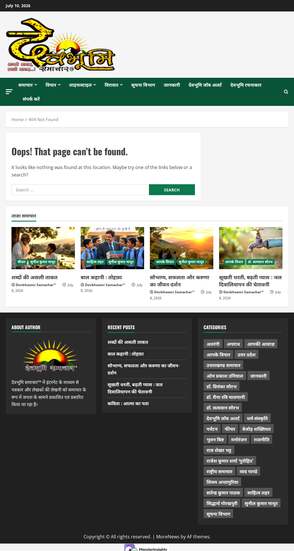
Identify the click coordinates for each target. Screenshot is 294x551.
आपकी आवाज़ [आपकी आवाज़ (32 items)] (260, 343)
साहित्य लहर (95, 261)
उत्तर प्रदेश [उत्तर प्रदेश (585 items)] (246, 354)
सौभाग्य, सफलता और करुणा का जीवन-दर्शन (179, 280)
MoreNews (167, 536)
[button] (9, 91)
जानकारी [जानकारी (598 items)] (258, 375)
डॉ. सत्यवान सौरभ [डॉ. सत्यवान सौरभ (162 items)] (222, 407)
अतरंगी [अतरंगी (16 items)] (212, 343)
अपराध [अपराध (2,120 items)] (233, 343)
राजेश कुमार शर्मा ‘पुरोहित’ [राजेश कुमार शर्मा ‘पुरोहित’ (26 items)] (229, 460)
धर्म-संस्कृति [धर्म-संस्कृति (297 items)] (257, 418)
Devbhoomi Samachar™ (36, 284)
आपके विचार (165, 261)
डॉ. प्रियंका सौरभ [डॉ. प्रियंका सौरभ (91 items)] (221, 386)
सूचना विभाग (143, 84)
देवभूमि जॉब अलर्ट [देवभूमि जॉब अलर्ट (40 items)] (223, 418)
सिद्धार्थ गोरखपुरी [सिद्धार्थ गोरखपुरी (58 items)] (221, 503)
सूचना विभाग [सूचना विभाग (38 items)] (218, 513)
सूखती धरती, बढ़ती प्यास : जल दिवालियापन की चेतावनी (250, 280)
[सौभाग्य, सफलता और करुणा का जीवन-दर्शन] (181, 248)
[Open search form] (286, 91)
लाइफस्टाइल (80, 84)
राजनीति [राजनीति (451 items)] (261, 439)
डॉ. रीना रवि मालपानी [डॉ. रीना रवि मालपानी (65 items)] (225, 396)
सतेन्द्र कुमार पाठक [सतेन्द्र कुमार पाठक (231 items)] (223, 492)
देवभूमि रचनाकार (246, 84)
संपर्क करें (31, 98)
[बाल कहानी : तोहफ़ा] (112, 248)
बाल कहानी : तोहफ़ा (101, 277)
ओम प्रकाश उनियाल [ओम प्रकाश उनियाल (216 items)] (224, 375)
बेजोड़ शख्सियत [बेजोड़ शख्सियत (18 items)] (256, 428)
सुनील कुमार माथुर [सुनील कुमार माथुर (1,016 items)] (261, 503)
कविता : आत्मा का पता (128, 403)
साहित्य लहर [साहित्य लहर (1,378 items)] (258, 492)
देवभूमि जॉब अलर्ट (205, 84)
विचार (51, 84)
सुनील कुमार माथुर (42, 261)
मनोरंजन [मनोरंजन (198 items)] (239, 439)
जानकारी (172, 84)
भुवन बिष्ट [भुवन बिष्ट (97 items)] (215, 439)
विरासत (111, 84)
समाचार (25, 84)
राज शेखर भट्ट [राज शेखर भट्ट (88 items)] (218, 450)
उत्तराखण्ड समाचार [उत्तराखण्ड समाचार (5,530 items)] (223, 365)
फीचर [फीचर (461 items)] (230, 428)
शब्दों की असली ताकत (34, 277)
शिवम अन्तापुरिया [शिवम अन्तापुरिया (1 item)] (222, 481)
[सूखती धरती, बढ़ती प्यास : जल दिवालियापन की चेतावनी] (251, 248)
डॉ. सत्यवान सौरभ (260, 261)
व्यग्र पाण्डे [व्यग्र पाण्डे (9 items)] (248, 471)
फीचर (21, 261)
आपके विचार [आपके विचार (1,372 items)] (218, 354)
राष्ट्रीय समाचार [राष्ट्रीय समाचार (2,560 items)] (219, 471)
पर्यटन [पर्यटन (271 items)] (211, 428)
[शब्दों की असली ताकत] (43, 248)
